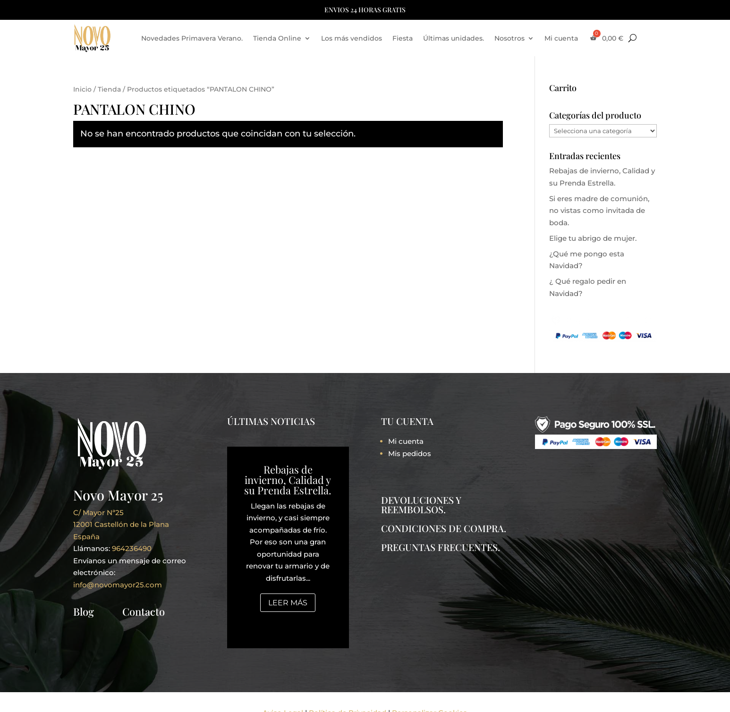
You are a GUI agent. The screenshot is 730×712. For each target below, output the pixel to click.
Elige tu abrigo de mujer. (593, 238)
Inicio (82, 89)
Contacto (143, 611)
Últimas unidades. (453, 38)
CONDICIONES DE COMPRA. (443, 528)
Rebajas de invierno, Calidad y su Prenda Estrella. (287, 479)
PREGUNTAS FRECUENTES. (440, 547)
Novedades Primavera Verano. (192, 38)
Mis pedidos (409, 453)
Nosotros (509, 38)
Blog (83, 611)
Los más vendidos (351, 38)
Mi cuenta (561, 38)
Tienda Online (277, 38)
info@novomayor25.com (117, 584)
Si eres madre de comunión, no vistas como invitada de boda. (599, 210)
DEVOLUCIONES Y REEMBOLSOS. (421, 504)
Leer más (287, 602)
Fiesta (402, 38)
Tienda (109, 89)
